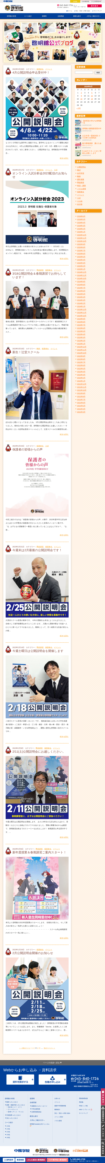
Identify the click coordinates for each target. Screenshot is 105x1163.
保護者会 (40, 69)
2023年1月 (81, 344)
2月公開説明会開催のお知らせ (32, 953)
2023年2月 (81, 341)
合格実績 (61, 16)
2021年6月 (81, 403)
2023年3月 (81, 337)
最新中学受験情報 (60, 1106)
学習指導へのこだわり (13, 1115)
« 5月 (79, 108)
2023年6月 (81, 328)
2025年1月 (81, 269)
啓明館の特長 (11, 16)
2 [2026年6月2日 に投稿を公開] (81, 93)
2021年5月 (81, 406)
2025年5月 (81, 257)
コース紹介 (28, 16)
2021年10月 (81, 390)
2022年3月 (81, 375)
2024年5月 (81, 294)
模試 (79, 170)
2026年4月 (81, 223)
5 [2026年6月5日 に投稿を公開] (91, 93)
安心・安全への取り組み (82, 11)
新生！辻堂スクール (25, 352)
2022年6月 (81, 365)
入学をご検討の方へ (93, 16)
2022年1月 (81, 381)
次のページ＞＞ (49, 1048)
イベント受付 (58, 1117)
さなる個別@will (96, 1)
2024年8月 (81, 285)
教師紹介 (57, 1109)
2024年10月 (81, 279)
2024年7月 (81, 288)
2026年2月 (81, 229)
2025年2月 (81, 266)
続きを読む (64, 158)
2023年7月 (81, 325)
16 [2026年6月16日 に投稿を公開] (81, 99)
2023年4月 (81, 334)
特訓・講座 (81, 186)
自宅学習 (80, 173)
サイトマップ (98, 11)
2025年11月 (81, 238)
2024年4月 (81, 297)
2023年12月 (81, 310)
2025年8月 (81, 247)
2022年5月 (81, 369)
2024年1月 (81, 306)
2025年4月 (81, 260)
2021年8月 (81, 397)
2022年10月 (81, 353)
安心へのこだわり (12, 1118)
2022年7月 (81, 362)
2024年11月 (81, 275)
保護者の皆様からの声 (27, 449)
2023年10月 (81, 316)
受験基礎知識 (83, 1098)
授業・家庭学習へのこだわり (15, 1105)
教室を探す (77, 16)
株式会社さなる (64, 1155)
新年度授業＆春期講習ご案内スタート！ (39, 852)
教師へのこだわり (12, 1102)
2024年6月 (81, 291)
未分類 (79, 204)
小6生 (8, 1137)
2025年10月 (81, 241)
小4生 (8, 1132)
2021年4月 (81, 409)
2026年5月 (81, 219)
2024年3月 (81, 300)
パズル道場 (81, 189)
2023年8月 (81, 322)
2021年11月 (81, 387)
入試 (55, 170)
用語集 (81, 1102)
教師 (38, 349)
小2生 (8, 1126)
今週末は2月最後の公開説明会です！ (37, 550)
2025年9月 (81, 244)
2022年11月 (81, 350)
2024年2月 (81, 303)
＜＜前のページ (25, 1048)
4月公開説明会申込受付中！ (31, 72)
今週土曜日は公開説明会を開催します (37, 651)
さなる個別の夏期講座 (36, 1160)
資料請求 (8, 1160)
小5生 (8, 1134)
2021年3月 (81, 412)
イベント (48, 69)
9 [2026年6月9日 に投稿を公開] (81, 96)
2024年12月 (81, 272)
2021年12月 (81, 384)
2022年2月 (81, 378)
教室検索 (20, 1160)
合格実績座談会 (36, 1112)
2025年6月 (81, 254)
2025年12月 (81, 235)
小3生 (8, 1129)
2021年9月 (81, 393)
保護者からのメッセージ (39, 1106)
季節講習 (40, 270)
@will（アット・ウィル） (16, 1112)
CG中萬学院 (85, 1)
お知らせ (57, 1098)
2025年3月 (81, 263)
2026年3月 (81, 226)
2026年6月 (81, 216)
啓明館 (75, 1)
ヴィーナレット (13, 1109)
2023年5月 (81, 331)
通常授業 (80, 179)
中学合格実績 (35, 1109)
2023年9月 (81, 319)
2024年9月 (81, 282)
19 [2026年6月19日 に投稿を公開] (92, 99)
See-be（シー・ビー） (15, 1107)
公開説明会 (81, 167)
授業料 (44, 16)
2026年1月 (81, 232)
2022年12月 (81, 347)
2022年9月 (81, 356)
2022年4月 (81, 372)
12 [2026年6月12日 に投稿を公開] (92, 96)
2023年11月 (81, 313)
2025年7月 (81, 251)
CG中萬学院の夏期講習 (57, 1160)
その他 (79, 201)
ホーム (70, 11)
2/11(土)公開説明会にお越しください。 (38, 751)
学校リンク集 (83, 1106)
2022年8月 (81, 359)
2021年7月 (81, 400)
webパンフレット (85, 1109)
